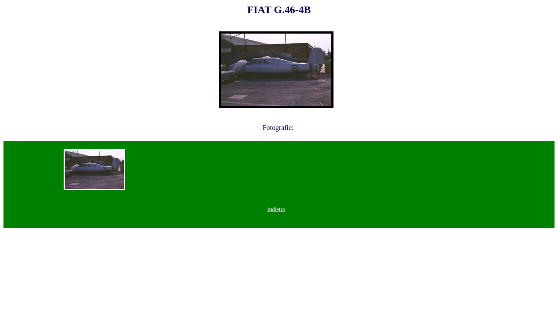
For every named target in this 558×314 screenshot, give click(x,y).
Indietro (276, 209)
